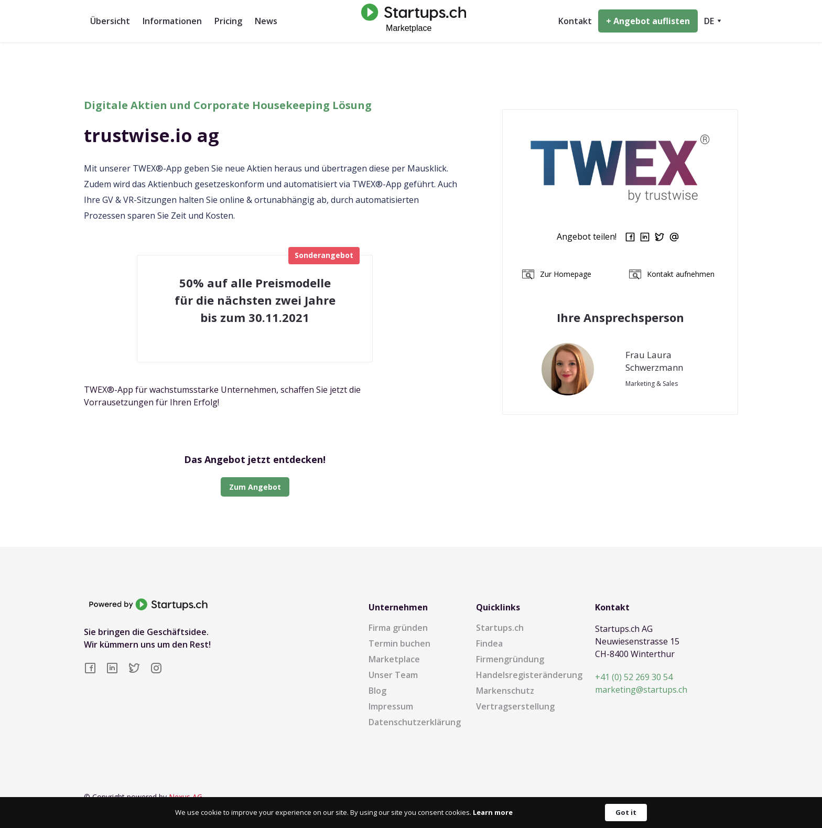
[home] (411, 21)
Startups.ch (500, 627)
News (266, 21)
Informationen (172, 21)
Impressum (391, 706)
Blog (377, 690)
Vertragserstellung (515, 706)
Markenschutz (505, 690)
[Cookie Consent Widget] (411, 812)
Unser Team (393, 675)
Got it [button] (625, 812)
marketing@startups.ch (641, 689)
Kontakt (575, 21)
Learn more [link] (493, 812)
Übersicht (110, 21)
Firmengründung (510, 659)
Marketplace (394, 659)
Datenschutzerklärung (415, 722)
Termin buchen (399, 643)
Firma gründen (398, 627)
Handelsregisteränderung (529, 675)
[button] (712, 21)
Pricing (228, 21)
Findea (489, 643)
